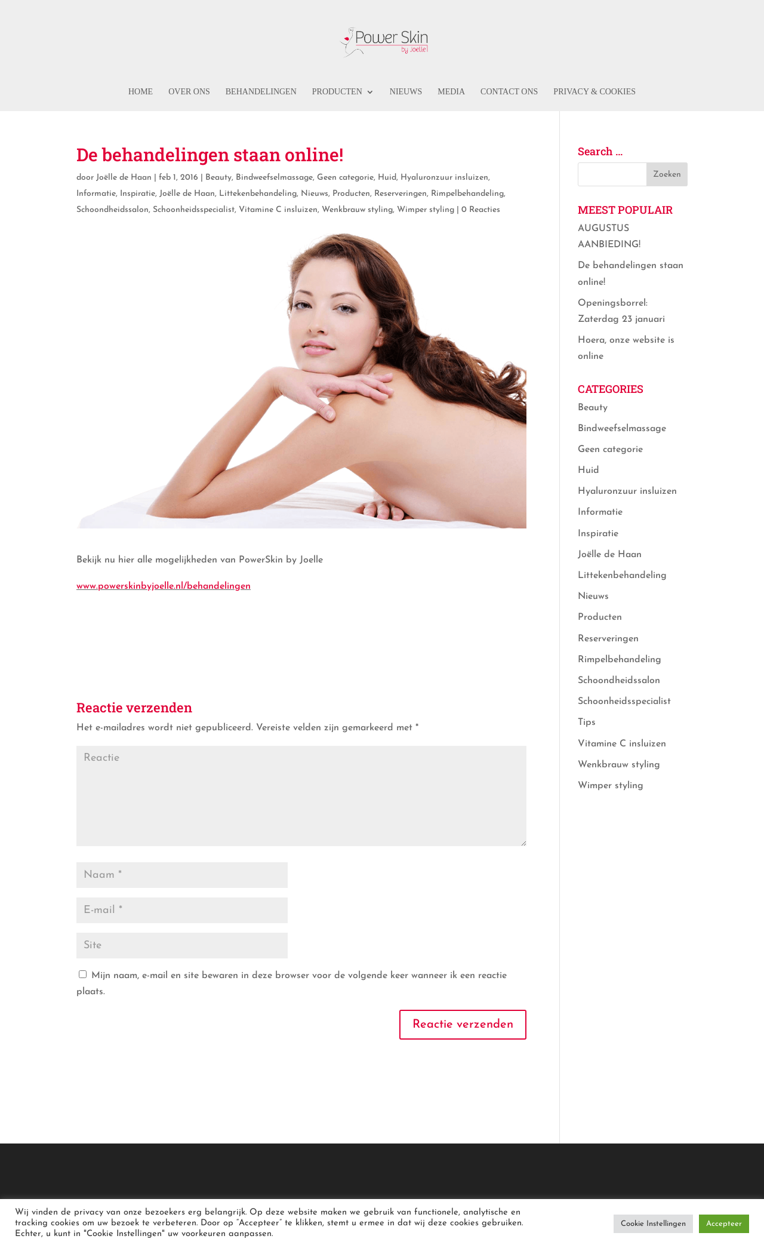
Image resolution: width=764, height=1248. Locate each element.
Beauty (218, 177)
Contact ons (509, 92)
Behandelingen (261, 92)
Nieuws (406, 92)
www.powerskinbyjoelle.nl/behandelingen (163, 586)
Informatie (96, 193)
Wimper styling (425, 209)
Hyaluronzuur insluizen (444, 177)
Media (451, 92)
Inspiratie (137, 193)
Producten (337, 92)
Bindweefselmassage (274, 177)
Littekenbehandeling (258, 193)
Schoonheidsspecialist (194, 209)
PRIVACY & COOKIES (594, 92)
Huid (387, 177)
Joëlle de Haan (124, 177)
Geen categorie (345, 177)
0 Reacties (480, 209)
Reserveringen (400, 193)
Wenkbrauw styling (357, 209)
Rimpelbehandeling (467, 193)
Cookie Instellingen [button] (653, 1224)
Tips (587, 722)
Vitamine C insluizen (278, 209)
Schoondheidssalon (112, 209)
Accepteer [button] (724, 1224)
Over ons (189, 92)
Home (140, 92)
